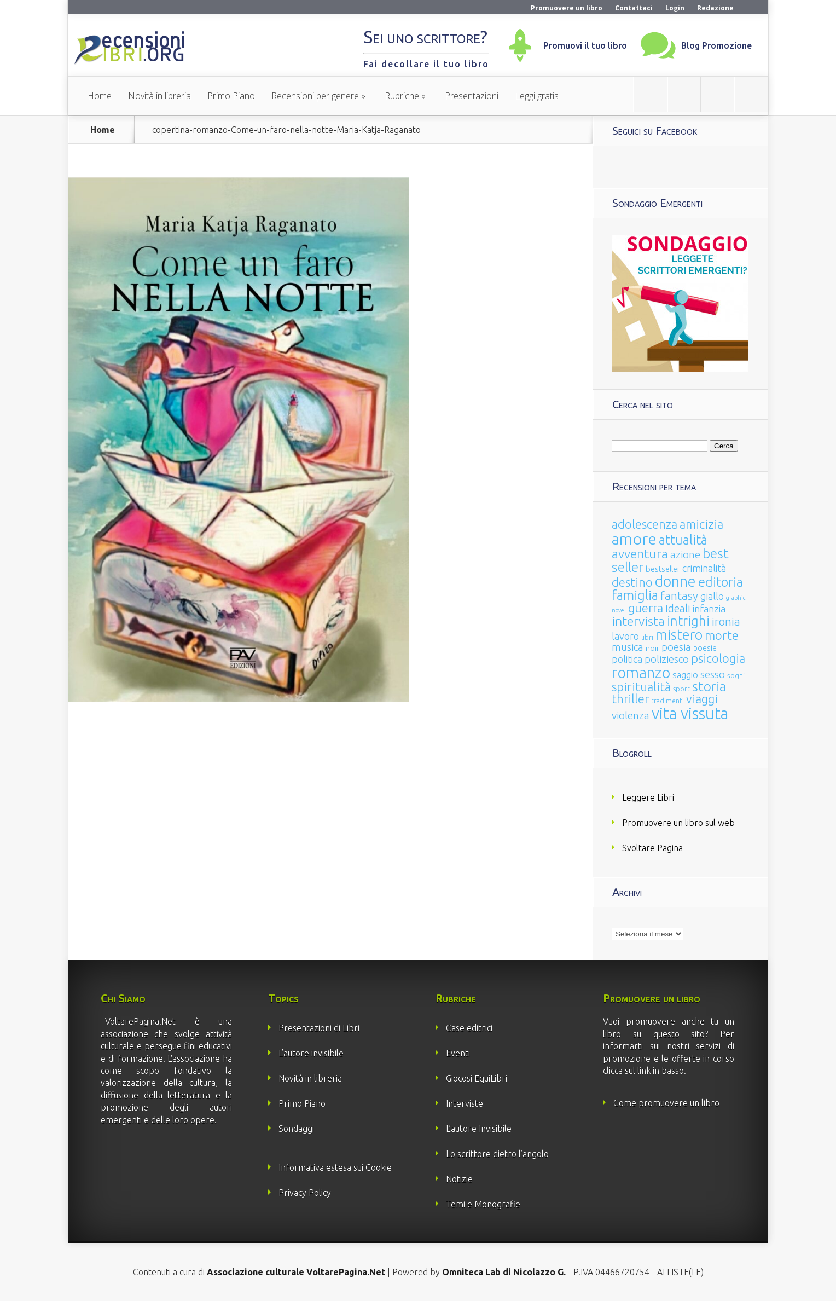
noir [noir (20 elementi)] (652, 648)
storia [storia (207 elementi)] (709, 686)
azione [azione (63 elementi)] (685, 554)
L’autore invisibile (311, 1053)
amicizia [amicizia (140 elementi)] (701, 524)
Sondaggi (296, 1129)
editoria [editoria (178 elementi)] (720, 582)
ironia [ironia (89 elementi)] (726, 621)
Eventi (458, 1053)
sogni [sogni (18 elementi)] (736, 676)
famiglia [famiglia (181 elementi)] (635, 595)
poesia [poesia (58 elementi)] (676, 647)
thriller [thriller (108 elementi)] (630, 699)
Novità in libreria (159, 96)
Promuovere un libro (566, 8)
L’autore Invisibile (479, 1129)
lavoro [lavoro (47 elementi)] (625, 636)
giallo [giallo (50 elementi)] (712, 596)
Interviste (464, 1103)
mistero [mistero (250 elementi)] (679, 635)
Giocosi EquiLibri (476, 1078)
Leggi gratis (537, 96)
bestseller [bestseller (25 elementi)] (663, 569)
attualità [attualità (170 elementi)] (683, 540)
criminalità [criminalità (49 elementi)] (704, 568)
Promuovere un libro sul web (678, 823)
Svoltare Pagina (652, 848)
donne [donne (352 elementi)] (675, 581)
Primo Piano (231, 96)
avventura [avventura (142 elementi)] (640, 553)
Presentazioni (471, 96)
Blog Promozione (716, 45)
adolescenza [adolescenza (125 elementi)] (644, 524)
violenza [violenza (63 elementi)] (630, 715)
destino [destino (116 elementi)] (632, 582)
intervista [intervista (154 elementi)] (638, 621)
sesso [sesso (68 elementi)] (712, 674)
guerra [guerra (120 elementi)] (645, 608)
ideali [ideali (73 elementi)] (677, 609)
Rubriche (402, 96)
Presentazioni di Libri (318, 1028)
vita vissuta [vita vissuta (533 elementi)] (690, 713)
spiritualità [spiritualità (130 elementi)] (641, 686)
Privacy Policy (304, 1193)
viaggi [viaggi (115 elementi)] (702, 699)
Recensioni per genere (315, 96)
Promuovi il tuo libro (585, 45)
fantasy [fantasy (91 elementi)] (679, 595)
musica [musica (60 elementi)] (627, 647)
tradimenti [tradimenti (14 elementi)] (667, 700)
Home (100, 96)
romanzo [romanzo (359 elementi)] (641, 672)
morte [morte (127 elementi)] (722, 635)
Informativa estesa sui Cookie (335, 1167)
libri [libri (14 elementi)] (647, 637)
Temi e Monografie (483, 1204)
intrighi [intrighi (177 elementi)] (688, 621)
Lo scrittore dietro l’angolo (497, 1154)
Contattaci (634, 8)
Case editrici (469, 1028)
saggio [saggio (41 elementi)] (685, 674)
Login (674, 8)
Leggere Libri (648, 797)
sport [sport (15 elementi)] (681, 688)
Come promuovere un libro (666, 1103)
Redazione (715, 8)
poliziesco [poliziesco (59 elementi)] (667, 659)
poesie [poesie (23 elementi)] (705, 648)
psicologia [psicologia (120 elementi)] (718, 658)
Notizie (459, 1179)
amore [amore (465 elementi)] (634, 538)
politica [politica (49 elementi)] (627, 659)
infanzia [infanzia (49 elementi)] (709, 608)
